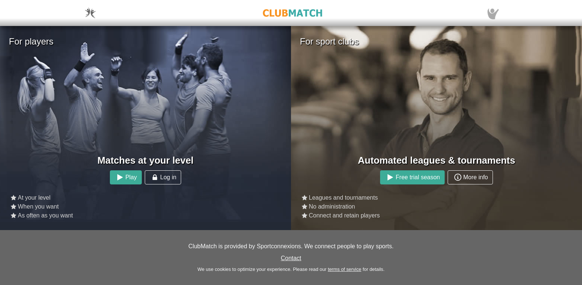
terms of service (344, 269)
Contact (291, 258)
